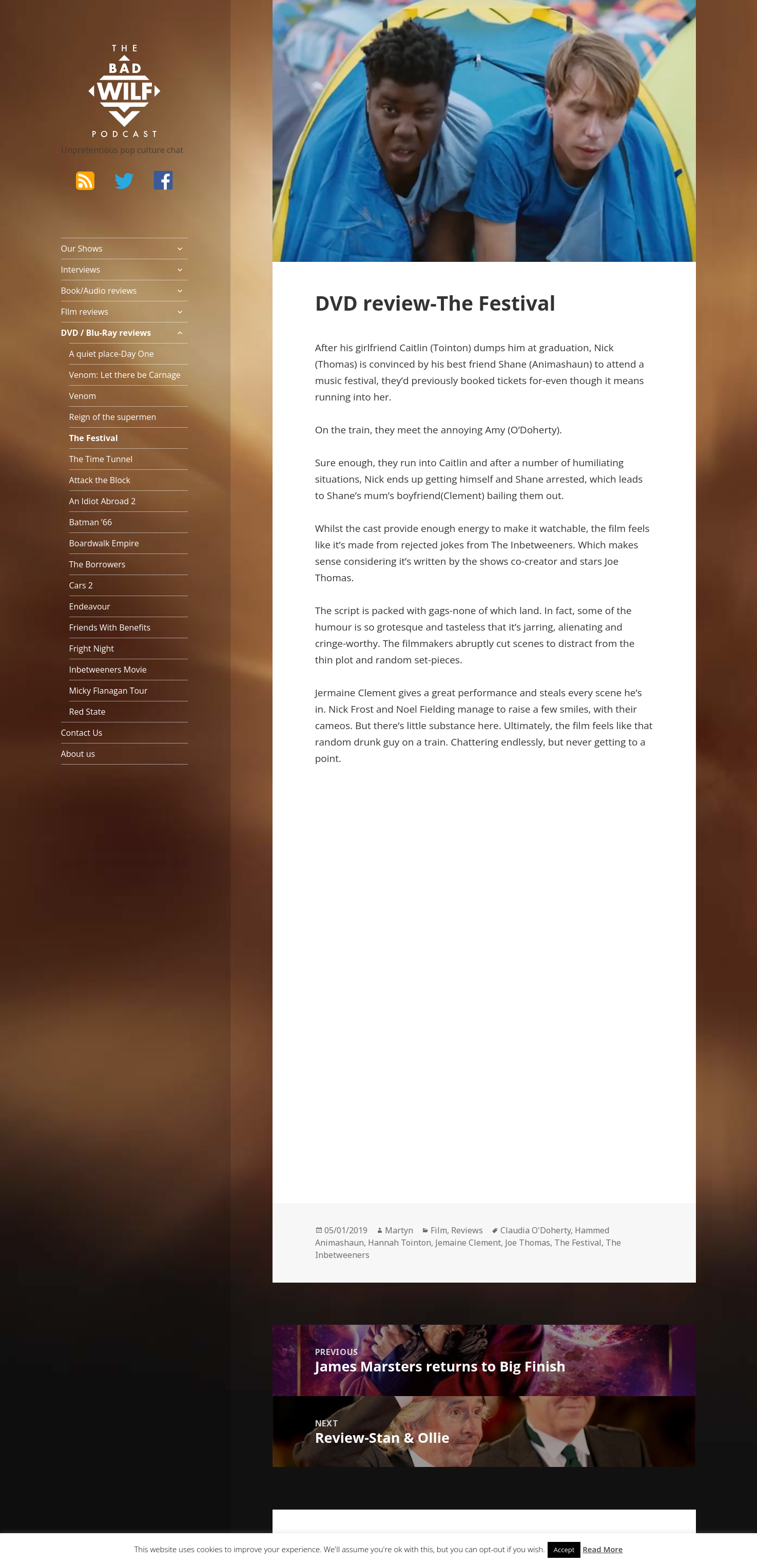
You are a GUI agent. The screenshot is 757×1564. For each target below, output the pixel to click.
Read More (603, 1549)
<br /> (346, 1052)
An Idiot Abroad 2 (102, 501)
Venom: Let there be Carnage (125, 374)
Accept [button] (564, 1549)
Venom (82, 396)
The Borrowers (97, 564)
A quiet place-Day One (111, 353)
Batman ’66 (90, 522)
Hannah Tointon (399, 1242)
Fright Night (91, 648)
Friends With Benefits (110, 627)
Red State (87, 711)
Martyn (399, 1230)
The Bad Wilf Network (104, 60)
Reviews (467, 1230)
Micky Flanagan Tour (108, 690)
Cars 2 (81, 585)
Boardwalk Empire (104, 543)
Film (439, 1230)
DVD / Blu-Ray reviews (106, 332)
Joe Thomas (527, 1242)
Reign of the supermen (113, 417)
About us (78, 753)
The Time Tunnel (101, 459)
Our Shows (82, 248)
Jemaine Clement (468, 1242)
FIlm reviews (84, 311)
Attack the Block (99, 480)
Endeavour (89, 606)
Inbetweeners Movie (108, 669)
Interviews (81, 269)
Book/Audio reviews (99, 290)
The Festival (93, 438)
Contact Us (82, 732)
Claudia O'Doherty (535, 1230)
